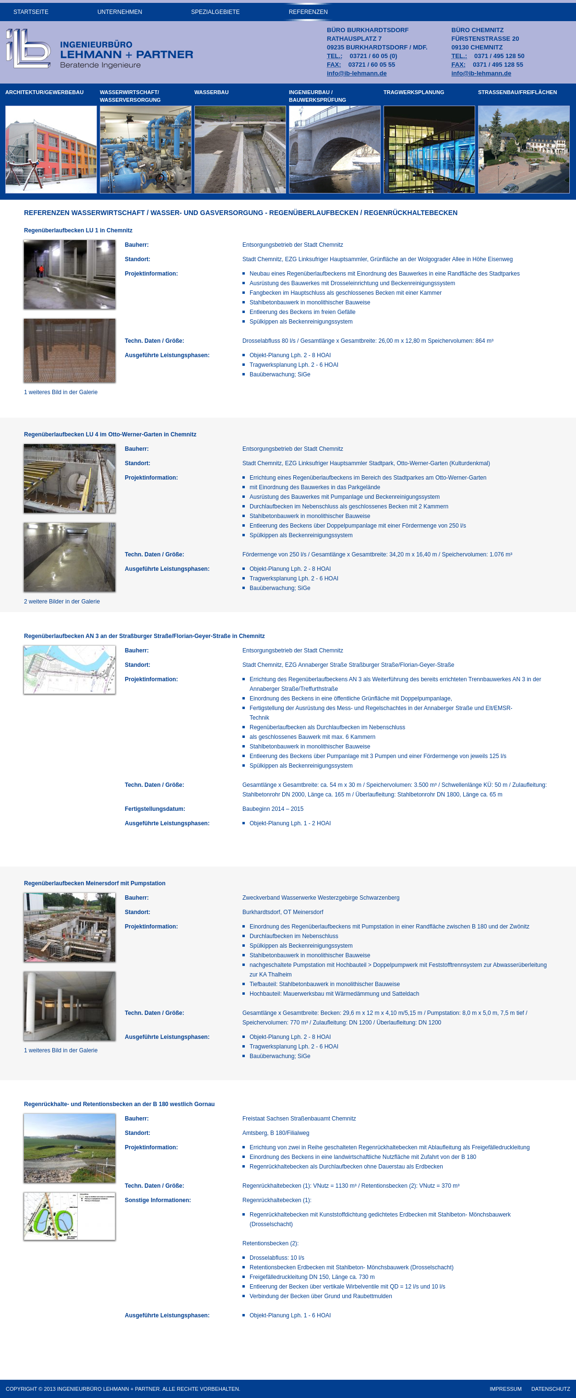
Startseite (30, 12)
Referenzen (308, 12)
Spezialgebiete (215, 12)
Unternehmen (119, 12)
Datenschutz (550, 1389)
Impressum (506, 1389)
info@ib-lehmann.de (357, 73)
